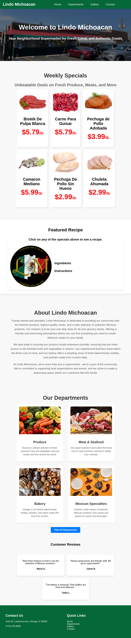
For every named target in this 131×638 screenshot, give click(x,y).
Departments (75, 4)
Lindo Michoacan (19, 4)
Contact (110, 4)
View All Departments (65, 530)
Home (57, 4)
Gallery (94, 4)
